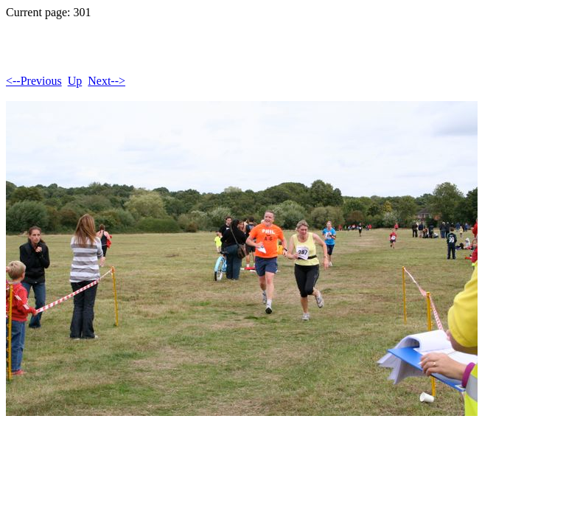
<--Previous (34, 80)
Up (75, 80)
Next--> (106, 80)
